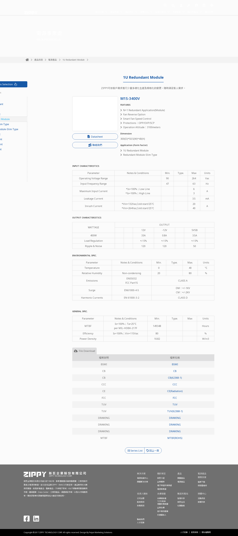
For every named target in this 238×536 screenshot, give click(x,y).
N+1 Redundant (34, 139)
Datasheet (95, 136)
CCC (175, 384)
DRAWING (175, 418)
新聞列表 (201, 502)
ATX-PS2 (30, 169)
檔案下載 (201, 482)
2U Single (30, 164)
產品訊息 (105, 12)
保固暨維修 (202, 485)
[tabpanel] (143, 400)
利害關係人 (161, 515)
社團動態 (181, 505)
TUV (174, 404)
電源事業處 (161, 489)
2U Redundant (33, 134)
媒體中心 (138, 12)
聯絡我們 (208, 12)
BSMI (175, 364)
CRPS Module (33, 99)
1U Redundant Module (74, 59)
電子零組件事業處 (164, 485)
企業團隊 (161, 481)
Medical (29, 179)
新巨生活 (181, 502)
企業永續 (161, 507)
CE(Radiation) (175, 391)
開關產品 (181, 478)
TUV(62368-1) (175, 411)
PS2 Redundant (34, 149)
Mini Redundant (34, 144)
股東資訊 (140, 502)
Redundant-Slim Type (37, 124)
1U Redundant (33, 114)
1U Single (30, 159)
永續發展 (173, 12)
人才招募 (184, 532)
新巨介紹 (161, 478)
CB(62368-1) (175, 377)
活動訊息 (201, 498)
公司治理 (140, 498)
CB (175, 371)
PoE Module (32, 109)
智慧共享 (181, 498)
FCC (175, 397)
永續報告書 (161, 498)
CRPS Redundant (34, 104)
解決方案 (88, 12)
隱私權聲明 (206, 532)
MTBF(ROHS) (174, 438)
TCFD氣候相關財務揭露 (162, 502)
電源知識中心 (142, 478)
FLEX (28, 154)
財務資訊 (140, 505)
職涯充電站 (191, 12)
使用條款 (194, 532)
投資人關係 (155, 12)
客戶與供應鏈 (162, 511)
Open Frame (32, 174)
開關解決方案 (142, 481)
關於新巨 (121, 12)
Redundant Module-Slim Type (42, 129)
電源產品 (52, 59)
